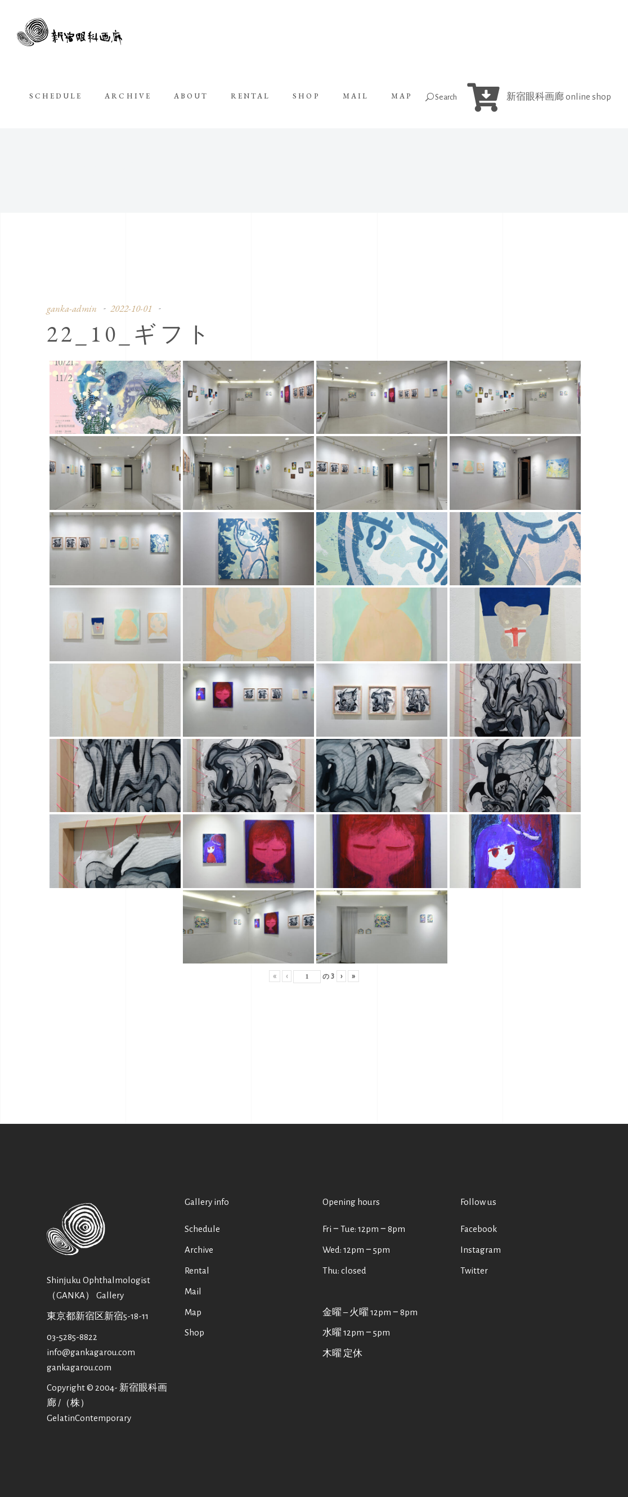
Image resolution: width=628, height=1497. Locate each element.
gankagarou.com (79, 1367)
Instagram (480, 1249)
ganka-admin (72, 308)
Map (193, 1312)
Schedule (202, 1229)
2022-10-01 (131, 308)
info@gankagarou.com (91, 1352)
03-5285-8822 (72, 1337)
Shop (194, 1332)
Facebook (478, 1229)
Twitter (474, 1270)
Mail (193, 1291)
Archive (199, 1249)
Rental (197, 1270)
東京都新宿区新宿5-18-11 (98, 1316)
